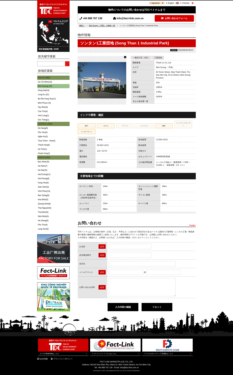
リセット (156, 307)
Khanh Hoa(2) (44, 153)
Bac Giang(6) (43, 195)
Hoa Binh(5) (43, 199)
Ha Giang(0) (43, 220)
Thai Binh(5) (43, 212)
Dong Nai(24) (43, 90)
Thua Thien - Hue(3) (46, 141)
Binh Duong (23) (45, 86)
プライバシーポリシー (63, 359)
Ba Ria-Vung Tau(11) (47, 99)
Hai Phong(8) (43, 178)
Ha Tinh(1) (42, 149)
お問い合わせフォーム (174, 18)
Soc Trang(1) (43, 120)
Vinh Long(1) (43, 115)
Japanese (155, 3)
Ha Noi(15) (42, 170)
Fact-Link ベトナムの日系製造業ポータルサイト (53, 272)
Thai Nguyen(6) (44, 208)
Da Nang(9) (43, 128)
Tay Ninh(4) (43, 107)
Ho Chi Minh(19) (45, 82)
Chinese (185, 3)
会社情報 (44, 359)
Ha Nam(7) (42, 166)
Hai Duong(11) (44, 174)
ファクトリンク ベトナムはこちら (104, 353)
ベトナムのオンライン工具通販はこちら (158, 353)
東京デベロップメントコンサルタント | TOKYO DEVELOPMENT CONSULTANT (53, 9)
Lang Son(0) (43, 229)
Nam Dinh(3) (43, 187)
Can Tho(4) (43, 111)
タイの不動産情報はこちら (49, 353)
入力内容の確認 (123, 307)
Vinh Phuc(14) (44, 191)
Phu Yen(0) (42, 132)
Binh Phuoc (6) (44, 103)
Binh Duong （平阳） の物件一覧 (102, 25)
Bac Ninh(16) (43, 162)
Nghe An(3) (43, 136)
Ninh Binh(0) (43, 216)
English (171, 3)
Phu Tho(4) (43, 225)
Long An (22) (43, 94)
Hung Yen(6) (43, 183)
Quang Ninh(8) (44, 204)
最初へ (82, 25)
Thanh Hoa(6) (44, 145)
